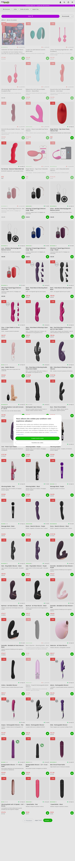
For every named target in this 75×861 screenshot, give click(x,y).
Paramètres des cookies (37, 442)
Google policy (19, 434)
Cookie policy (53, 432)
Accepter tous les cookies (37, 438)
